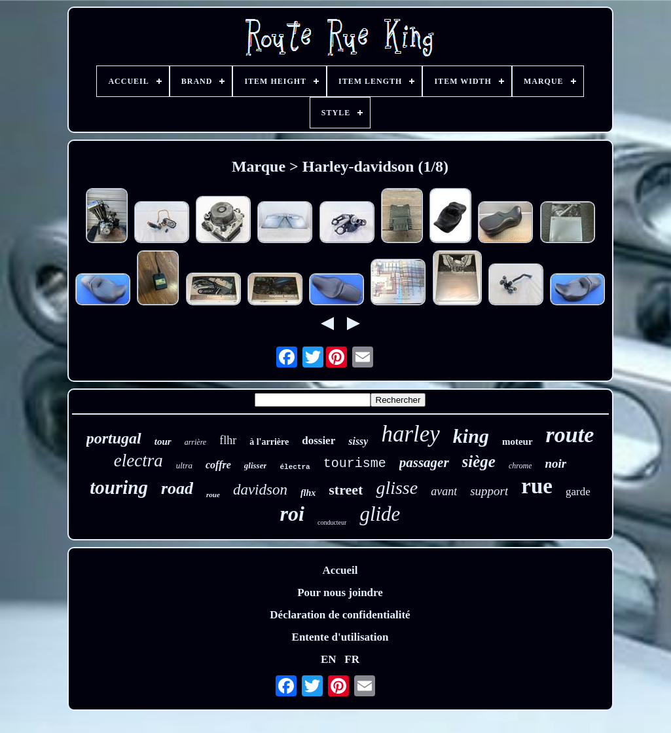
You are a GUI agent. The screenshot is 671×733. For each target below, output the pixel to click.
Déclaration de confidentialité (340, 615)
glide (379, 513)
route (570, 435)
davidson (260, 489)
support (489, 491)
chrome (520, 465)
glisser (255, 465)
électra (295, 467)
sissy (358, 441)
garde (578, 491)
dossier (318, 440)
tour (163, 441)
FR (351, 659)
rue (537, 486)
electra (138, 460)
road (177, 488)
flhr (227, 440)
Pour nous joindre (340, 592)
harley (410, 434)
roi (292, 513)
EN (328, 659)
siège (479, 461)
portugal (113, 438)
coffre (218, 464)
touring (119, 487)
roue (213, 494)
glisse (397, 488)
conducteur (331, 522)
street (346, 489)
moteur (517, 441)
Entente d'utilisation (340, 637)
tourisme (354, 463)
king (471, 436)
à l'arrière (269, 442)
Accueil (340, 570)
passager (424, 462)
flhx (308, 493)
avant (444, 491)
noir (555, 463)
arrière (196, 442)
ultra (184, 465)
